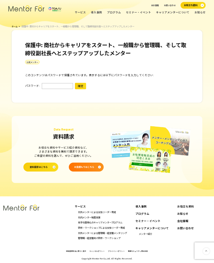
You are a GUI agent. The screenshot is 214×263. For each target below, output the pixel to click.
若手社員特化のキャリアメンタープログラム (100, 222)
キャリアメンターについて (172, 12)
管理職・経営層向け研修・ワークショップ (99, 238)
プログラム (114, 12)
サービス (80, 12)
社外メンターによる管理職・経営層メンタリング (102, 232)
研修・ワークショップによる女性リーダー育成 (101, 227)
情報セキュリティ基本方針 (142, 251)
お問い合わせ (170, 5)
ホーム (15, 26)
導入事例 (96, 12)
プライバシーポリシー (117, 251)
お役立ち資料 (185, 206)
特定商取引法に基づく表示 (72, 251)
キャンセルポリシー (95, 251)
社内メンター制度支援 (89, 217)
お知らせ (200, 12)
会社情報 (155, 5)
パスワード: (49, 86)
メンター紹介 (145, 233)
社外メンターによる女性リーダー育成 (97, 212)
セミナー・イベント (138, 12)
